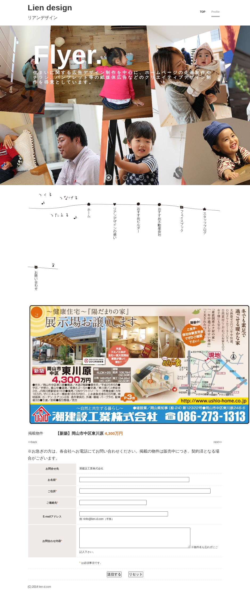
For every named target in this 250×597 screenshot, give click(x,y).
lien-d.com (45, 590)
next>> (218, 442)
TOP (202, 11)
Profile (215, 11)
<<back (32, 442)
